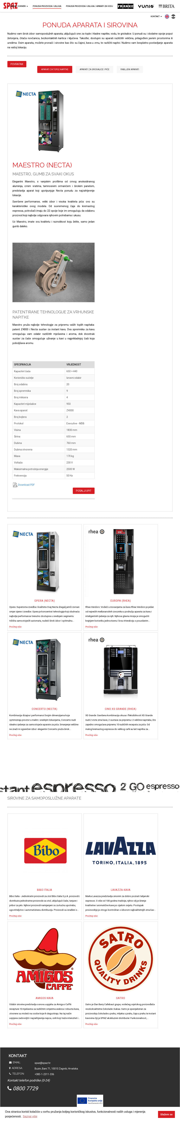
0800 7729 (22, 1088)
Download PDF (23, 484)
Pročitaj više (15, 626)
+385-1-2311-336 (44, 1074)
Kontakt (156, 16)
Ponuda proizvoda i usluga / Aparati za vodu (89, 6)
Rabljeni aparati (130, 69)
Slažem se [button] (166, 1114)
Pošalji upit (83, 490)
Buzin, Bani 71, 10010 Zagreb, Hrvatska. (56, 1068)
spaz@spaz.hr (43, 1063)
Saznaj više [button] (30, 1116)
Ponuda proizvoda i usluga (47, 6)
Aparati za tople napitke (54, 69)
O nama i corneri (18, 6)
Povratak (17, 64)
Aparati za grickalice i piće (94, 69)
